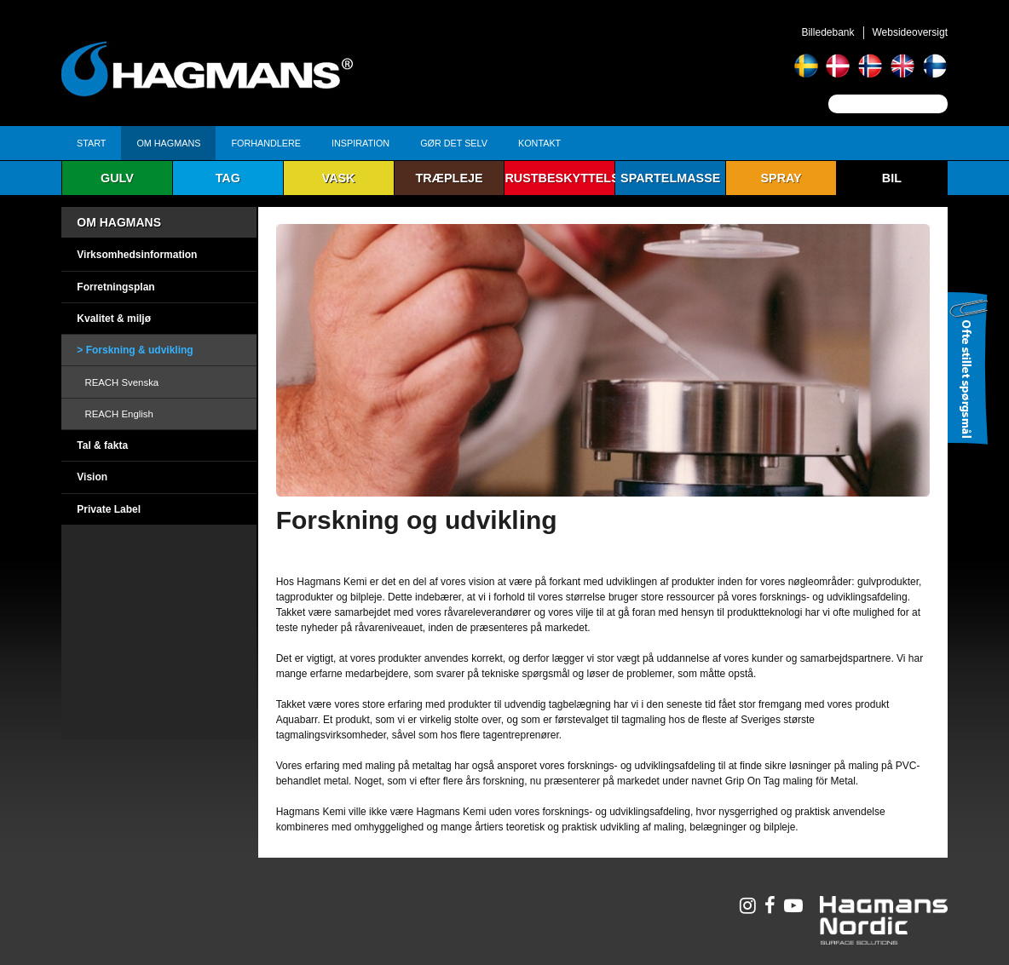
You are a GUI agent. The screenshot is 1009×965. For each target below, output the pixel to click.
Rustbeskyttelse (559, 178)
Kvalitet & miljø (114, 319)
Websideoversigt (910, 32)
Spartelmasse (670, 178)
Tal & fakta (102, 445)
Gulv (117, 178)
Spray (780, 178)
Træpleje (448, 178)
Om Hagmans (168, 143)
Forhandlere (266, 143)
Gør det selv (453, 143)
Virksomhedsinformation (137, 255)
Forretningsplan (115, 287)
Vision (92, 477)
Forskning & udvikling (139, 350)
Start (91, 143)
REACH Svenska (121, 382)
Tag (228, 178)
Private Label (109, 509)
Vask (338, 178)
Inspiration (360, 143)
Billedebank (827, 32)
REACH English (118, 414)
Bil (892, 178)
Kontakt (539, 143)
